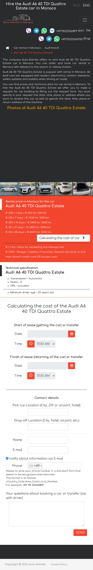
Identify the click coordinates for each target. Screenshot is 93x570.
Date (18, 334)
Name (17, 440)
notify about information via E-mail (34, 458)
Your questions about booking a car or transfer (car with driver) (46, 496)
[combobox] (35, 466)
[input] (48, 333)
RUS (76, 5)
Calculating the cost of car (62, 238)
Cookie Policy (59, 564)
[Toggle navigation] (85, 20)
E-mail (17, 450)
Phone (17, 466)
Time (18, 344)
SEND (80, 532)
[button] (90, 147)
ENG (86, 5)
